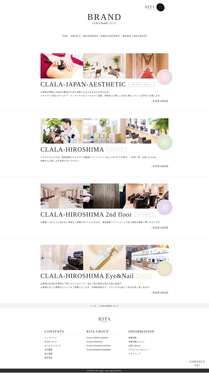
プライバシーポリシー (138, 350)
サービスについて (53, 346)
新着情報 (132, 338)
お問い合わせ (134, 346)
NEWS (126, 36)
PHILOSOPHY (110, 36)
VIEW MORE (160, 101)
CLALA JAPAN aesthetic (97, 338)
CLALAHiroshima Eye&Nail (99, 350)
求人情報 (49, 354)
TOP (65, 36)
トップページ (51, 338)
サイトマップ (134, 354)
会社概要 (49, 350)
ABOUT (75, 36)
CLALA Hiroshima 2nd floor (99, 346)
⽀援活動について (136, 342)
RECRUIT (140, 36)
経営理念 (49, 358)
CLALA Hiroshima (94, 342)
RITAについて (51, 342)
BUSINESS (90, 36)
